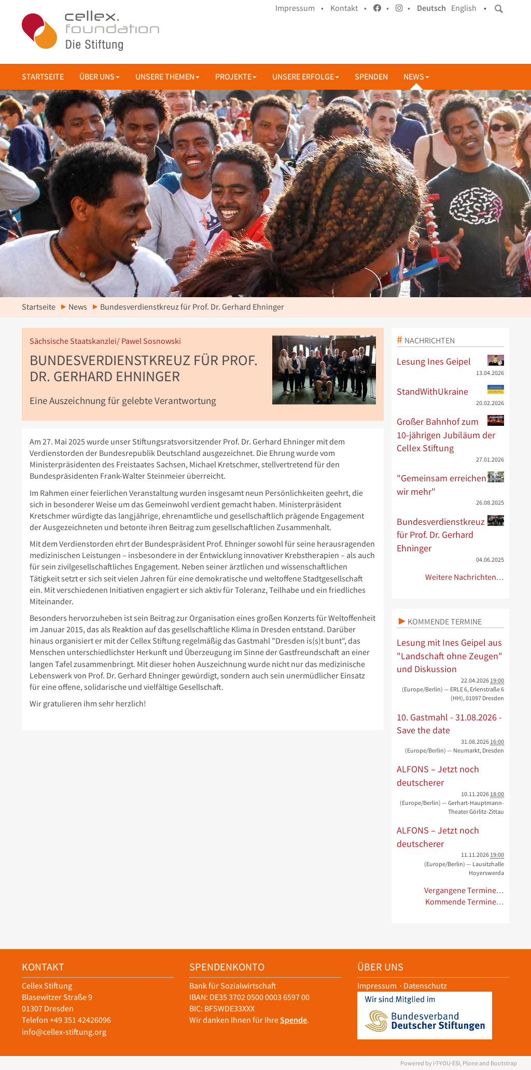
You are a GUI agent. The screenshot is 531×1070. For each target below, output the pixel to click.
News (416, 76)
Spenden (371, 76)
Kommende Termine (445, 621)
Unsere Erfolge (305, 76)
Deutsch (431, 8)
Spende (293, 1020)
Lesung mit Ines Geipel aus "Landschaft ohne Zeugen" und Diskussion (449, 655)
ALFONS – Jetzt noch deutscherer (438, 775)
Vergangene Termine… (464, 890)
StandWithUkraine (451, 391)
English (464, 8)
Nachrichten (429, 340)
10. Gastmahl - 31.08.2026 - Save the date (449, 724)
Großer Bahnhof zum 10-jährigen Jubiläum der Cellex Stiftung (451, 434)
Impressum (377, 986)
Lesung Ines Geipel (451, 361)
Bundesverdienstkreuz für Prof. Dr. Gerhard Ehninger (451, 534)
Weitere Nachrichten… (465, 577)
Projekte (236, 76)
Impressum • (299, 8)
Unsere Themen (167, 76)
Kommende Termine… (465, 902)
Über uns (99, 76)
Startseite (43, 76)
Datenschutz (425, 986)
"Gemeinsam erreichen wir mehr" (451, 484)
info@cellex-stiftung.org (64, 1032)
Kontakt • (348, 8)
